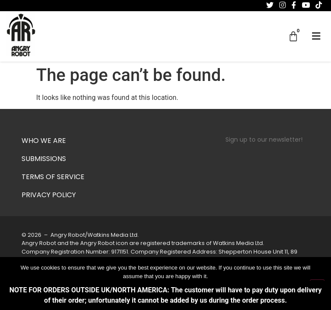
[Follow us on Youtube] (306, 5)
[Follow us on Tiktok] (318, 5)
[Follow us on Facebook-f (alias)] (293, 5)
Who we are (44, 141)
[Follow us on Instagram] (282, 5)
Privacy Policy (49, 195)
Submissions (44, 159)
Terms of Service (53, 177)
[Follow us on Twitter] (270, 5)
